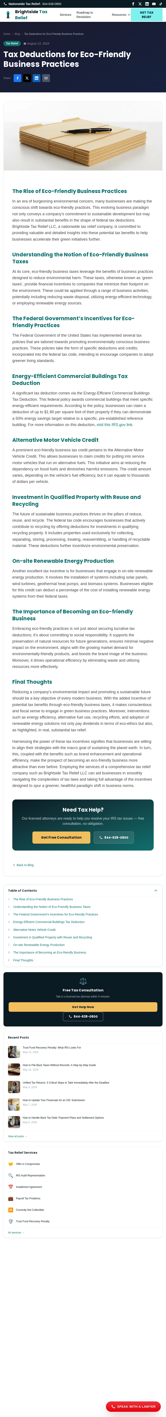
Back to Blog (23, 865)
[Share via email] (46, 78)
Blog (17, 33)
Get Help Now (83, 1007)
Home (6, 33)
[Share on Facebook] (17, 78)
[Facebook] (133, 4)
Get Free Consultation (61, 837)
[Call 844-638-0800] (114, 838)
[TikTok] (161, 4)
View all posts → (17, 1136)
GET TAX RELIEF (146, 14)
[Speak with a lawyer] (133, 1406)
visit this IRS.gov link (114, 425)
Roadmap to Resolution (85, 15)
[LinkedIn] (147, 4)
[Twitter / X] (140, 4)
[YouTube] (154, 4)
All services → (16, 1232)
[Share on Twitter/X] (27, 78)
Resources (121, 14)
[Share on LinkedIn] (36, 78)
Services (65, 14)
